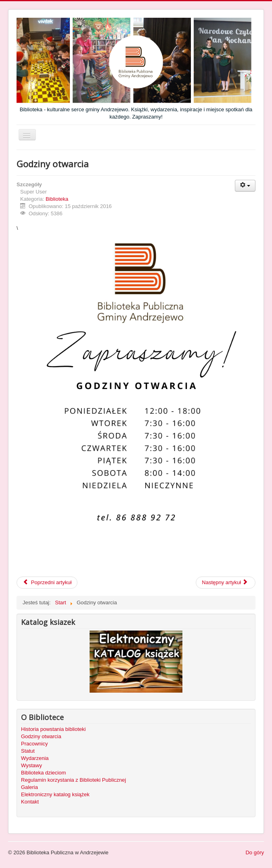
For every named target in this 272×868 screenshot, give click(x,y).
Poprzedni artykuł (47, 582)
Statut (28, 751)
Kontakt (30, 802)
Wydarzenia (35, 758)
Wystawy (31, 765)
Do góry (254, 852)
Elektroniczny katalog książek (55, 794)
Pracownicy (34, 744)
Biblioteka (57, 199)
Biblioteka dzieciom (43, 773)
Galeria (29, 787)
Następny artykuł (225, 582)
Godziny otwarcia (41, 736)
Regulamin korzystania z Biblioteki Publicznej (73, 780)
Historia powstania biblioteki (53, 729)
